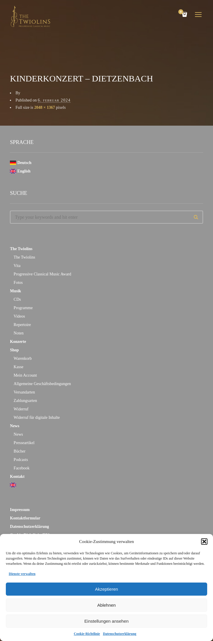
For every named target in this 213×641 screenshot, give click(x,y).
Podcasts (21, 459)
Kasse (18, 367)
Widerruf (21, 409)
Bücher (19, 451)
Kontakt (17, 476)
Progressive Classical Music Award (42, 274)
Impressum (19, 510)
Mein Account (25, 375)
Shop (14, 350)
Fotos (18, 282)
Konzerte (18, 341)
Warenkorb (23, 358)
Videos (19, 316)
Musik (15, 291)
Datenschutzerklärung (119, 634)
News (14, 426)
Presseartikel (24, 443)
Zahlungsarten (25, 400)
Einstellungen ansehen (107, 621)
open (198, 14)
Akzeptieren (106, 589)
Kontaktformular (25, 518)
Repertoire (22, 325)
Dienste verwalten (22, 574)
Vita (17, 265)
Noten (19, 333)
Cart (182, 12)
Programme (23, 308)
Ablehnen (106, 605)
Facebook (21, 468)
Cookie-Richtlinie (87, 634)
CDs (17, 299)
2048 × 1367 (44, 107)
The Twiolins (21, 249)
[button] (204, 541)
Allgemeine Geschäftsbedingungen (42, 384)
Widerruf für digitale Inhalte (37, 417)
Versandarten (24, 392)
